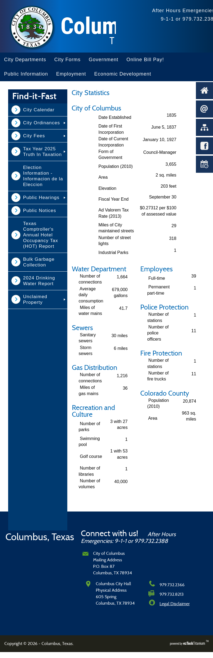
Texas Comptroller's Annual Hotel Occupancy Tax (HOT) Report (40, 235)
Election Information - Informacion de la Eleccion (43, 176)
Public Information (26, 74)
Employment (71, 74)
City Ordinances (41, 122)
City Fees (34, 135)
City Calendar (39, 109)
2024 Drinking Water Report (39, 280)
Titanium (194, 643)
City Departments (25, 59)
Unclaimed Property (35, 299)
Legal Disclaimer (175, 604)
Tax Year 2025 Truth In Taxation (42, 151)
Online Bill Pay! (145, 59)
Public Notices (39, 210)
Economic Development (122, 74)
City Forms (67, 59)
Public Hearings (41, 197)
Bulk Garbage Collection (39, 262)
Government (103, 59)
